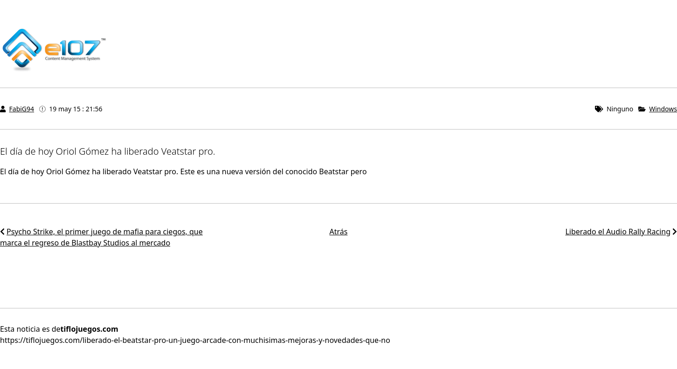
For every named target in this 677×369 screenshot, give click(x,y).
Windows (663, 108)
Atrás (339, 231)
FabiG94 (22, 108)
